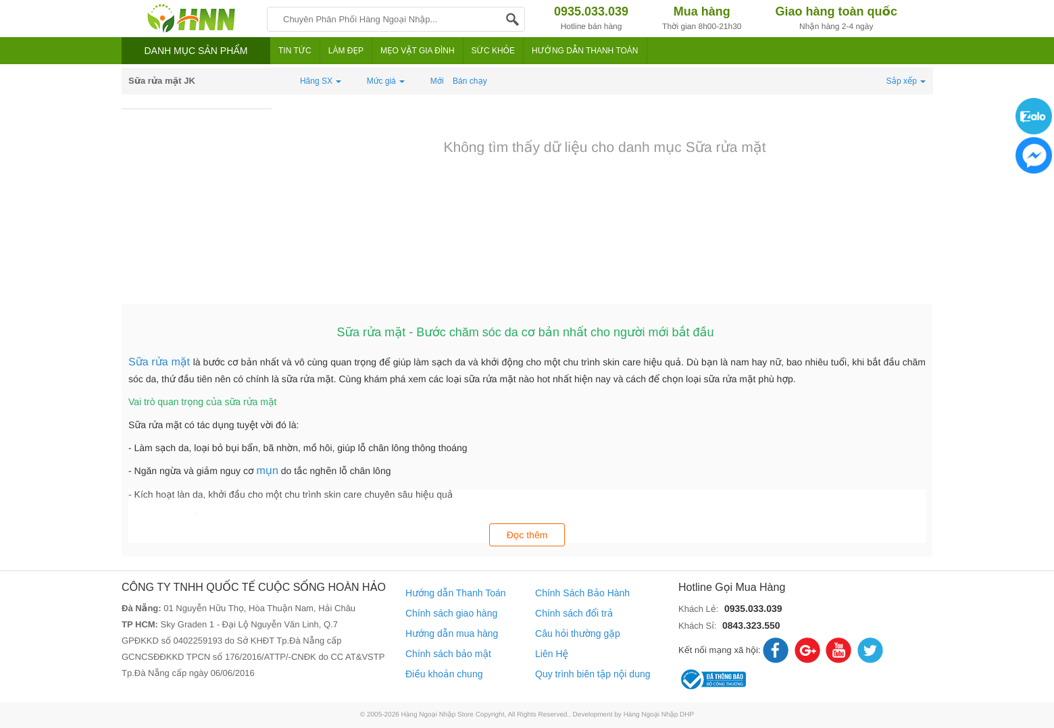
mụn (267, 471)
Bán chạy (470, 81)
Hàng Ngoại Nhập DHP (659, 715)
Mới (437, 81)
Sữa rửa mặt (160, 362)
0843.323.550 (751, 625)
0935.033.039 (753, 608)
